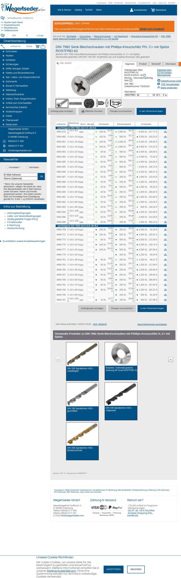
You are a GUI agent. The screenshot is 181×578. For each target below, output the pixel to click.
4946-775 (61, 244)
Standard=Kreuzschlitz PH (144, 36)
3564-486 (61, 172)
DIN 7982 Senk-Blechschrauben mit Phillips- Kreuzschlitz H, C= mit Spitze (112, 37)
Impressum (102, 3)
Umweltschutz (144, 3)
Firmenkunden (14, 222)
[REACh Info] (130, 80)
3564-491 (61, 197)
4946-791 (61, 285)
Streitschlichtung (15, 228)
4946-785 (61, 269)
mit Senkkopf (121, 36)
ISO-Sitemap (60, 492)
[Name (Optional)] (20, 178)
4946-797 (61, 300)
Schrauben (85, 36)
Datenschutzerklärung (61, 570)
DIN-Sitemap (163, 490)
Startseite (71, 36)
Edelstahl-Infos (164, 70)
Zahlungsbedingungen (19, 213)
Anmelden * (14, 167)
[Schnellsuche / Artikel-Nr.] (27, 18)
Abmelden (34, 167)
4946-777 (61, 249)
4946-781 (61, 259)
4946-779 (61, 254)
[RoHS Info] (144, 75)
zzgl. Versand (100, 324)
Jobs (154, 3)
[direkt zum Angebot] (152, 29)
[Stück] (29, 46)
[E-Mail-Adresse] (20, 174)
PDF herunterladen (168, 84)
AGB (110, 3)
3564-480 (61, 136)
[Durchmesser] (27, 35)
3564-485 (61, 162)
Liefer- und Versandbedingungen (24, 216)
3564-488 (61, 182)
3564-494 (61, 212)
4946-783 (61, 264)
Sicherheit (118, 3)
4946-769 (61, 229)
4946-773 (61, 239)
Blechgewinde (164, 75)
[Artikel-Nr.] (15, 46)
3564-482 (61, 147)
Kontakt (171, 3)
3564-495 (61, 222)
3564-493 (61, 207)
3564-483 (61, 152)
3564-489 (61, 187)
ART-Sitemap (73, 492)
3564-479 (61, 131)
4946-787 (61, 274)
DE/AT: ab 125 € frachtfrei (141, 510)
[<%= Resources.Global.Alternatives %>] (145, 95)
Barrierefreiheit (124, 490)
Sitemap (152, 490)
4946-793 (61, 290)
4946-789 (61, 280)
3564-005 (61, 167)
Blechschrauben (102, 36)
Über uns (162, 3)
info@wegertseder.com (72, 515)
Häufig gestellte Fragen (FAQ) (22, 219)
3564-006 (61, 217)
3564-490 (61, 192)
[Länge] (40, 35)
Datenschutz (130, 3)
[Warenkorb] (161, 10)
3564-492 (61, 202)
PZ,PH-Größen (164, 72)
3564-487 (61, 177)
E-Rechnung (13, 225)
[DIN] (14, 35)
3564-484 (61, 157)
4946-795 (61, 295)
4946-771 (61, 234)
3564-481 (61, 142)
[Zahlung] (107, 516)
